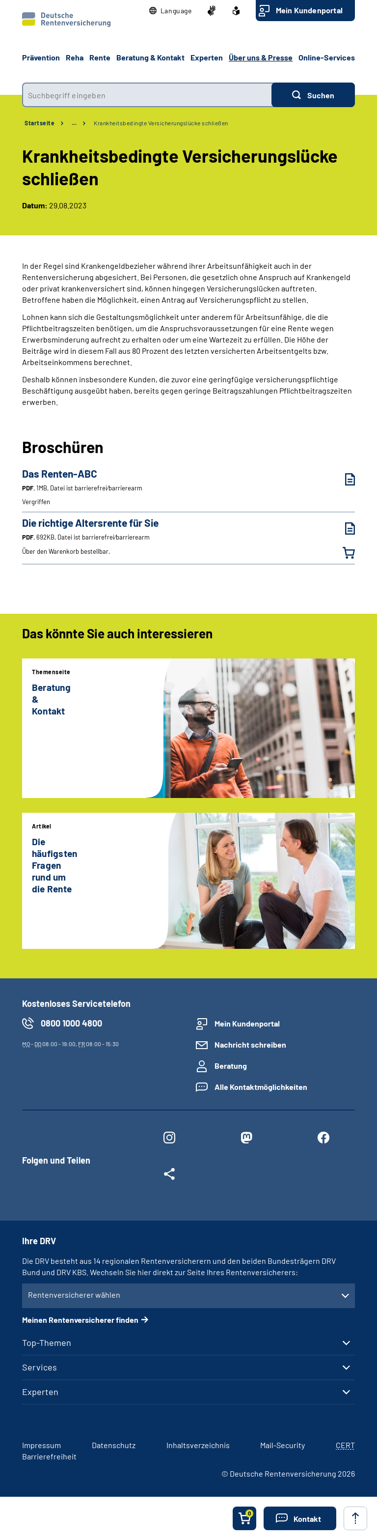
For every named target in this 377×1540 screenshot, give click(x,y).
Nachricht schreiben (250, 1044)
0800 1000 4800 (71, 1023)
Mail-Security (282, 1445)
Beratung (231, 1065)
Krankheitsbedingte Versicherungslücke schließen (161, 122)
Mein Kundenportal (309, 10)
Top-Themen (46, 1342)
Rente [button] (99, 57)
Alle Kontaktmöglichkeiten (261, 1086)
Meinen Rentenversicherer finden (80, 1319)
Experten (40, 1391)
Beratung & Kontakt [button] (150, 57)
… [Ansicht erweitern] (74, 123)
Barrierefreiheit (49, 1456)
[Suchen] (313, 95)
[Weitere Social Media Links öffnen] (169, 1176)
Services (39, 1367)
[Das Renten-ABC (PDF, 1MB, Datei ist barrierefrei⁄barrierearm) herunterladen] (342, 479)
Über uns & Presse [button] (261, 57)
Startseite (39, 122)
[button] (170, 11)
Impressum (41, 1445)
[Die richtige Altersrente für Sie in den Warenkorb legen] (342, 553)
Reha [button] (74, 57)
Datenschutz (113, 1445)
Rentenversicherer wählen (74, 1294)
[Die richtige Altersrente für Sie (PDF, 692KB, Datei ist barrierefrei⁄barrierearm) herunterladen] (342, 528)
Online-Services (326, 57)
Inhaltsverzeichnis (198, 1445)
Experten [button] (206, 57)
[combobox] (146, 95)
